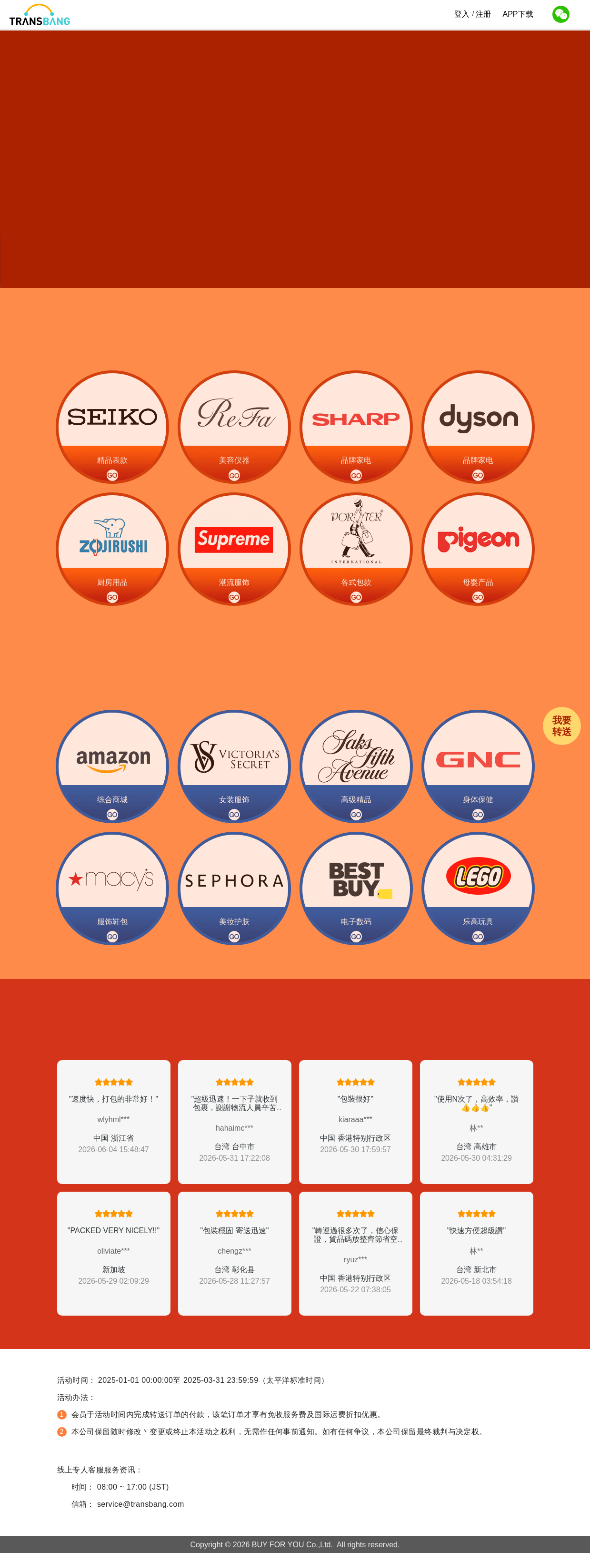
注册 (483, 14)
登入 (462, 14)
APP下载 (517, 15)
